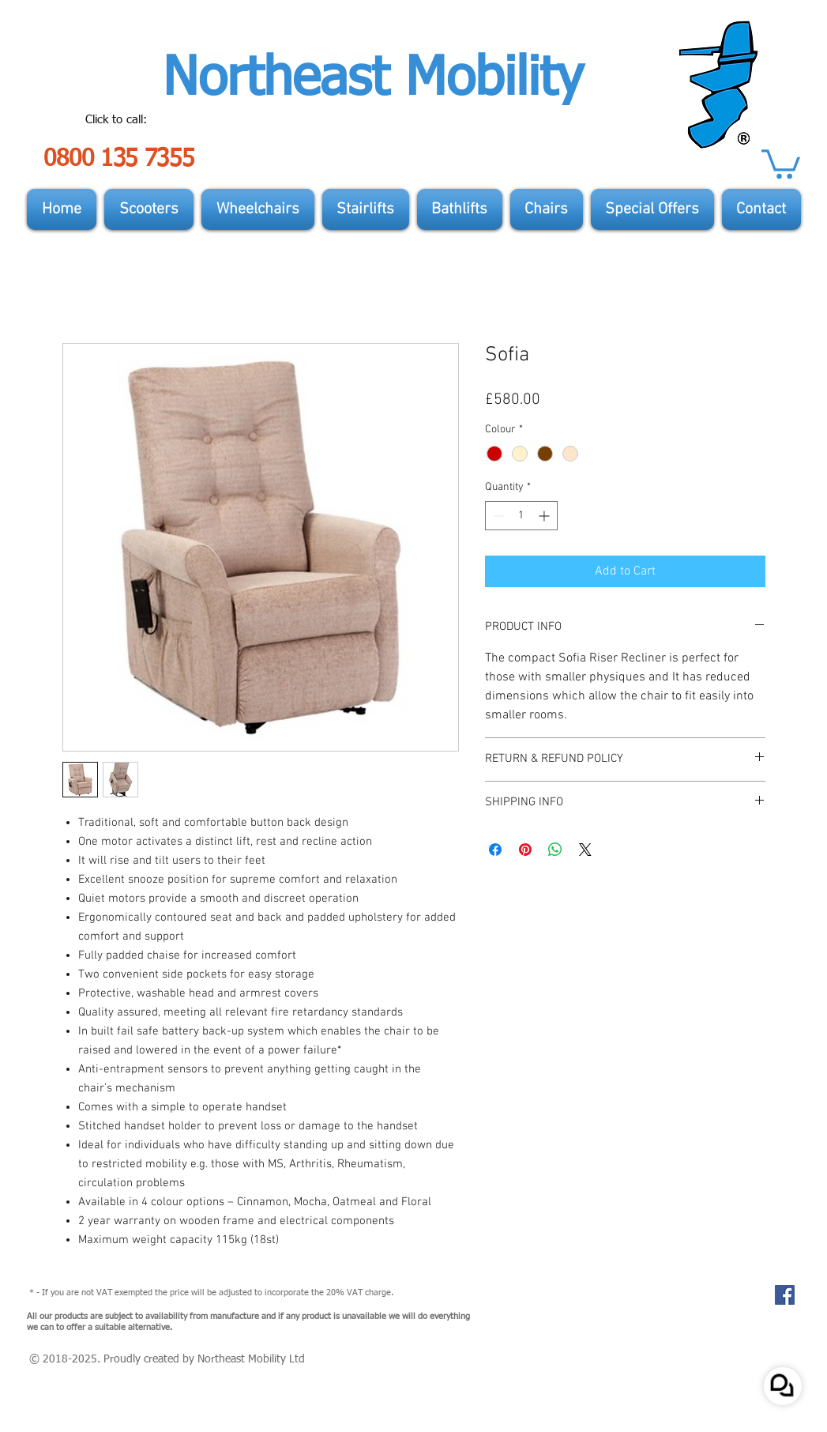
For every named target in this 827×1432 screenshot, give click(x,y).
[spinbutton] (521, 515)
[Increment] (545, 515)
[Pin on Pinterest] (525, 849)
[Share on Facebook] (495, 849)
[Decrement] (497, 515)
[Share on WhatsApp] (555, 849)
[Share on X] (585, 849)
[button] (780, 162)
